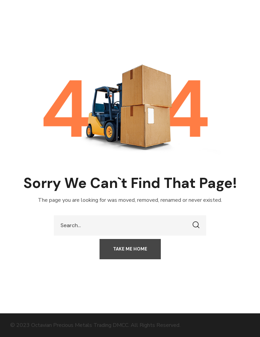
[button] (130, 249)
